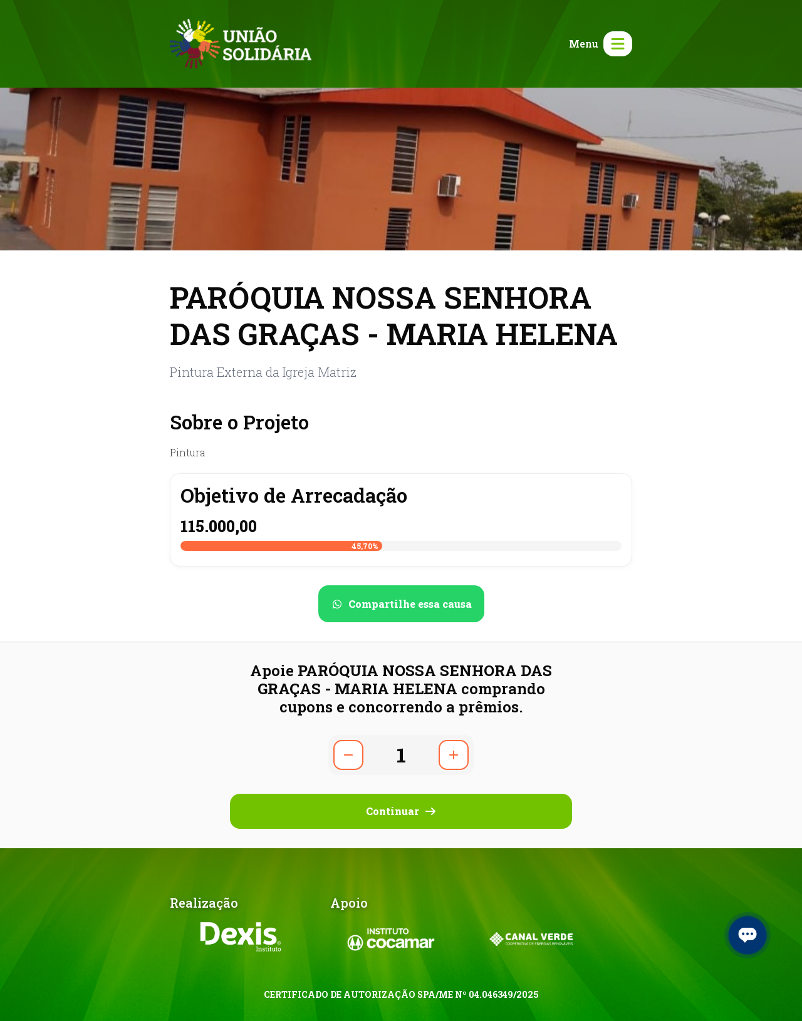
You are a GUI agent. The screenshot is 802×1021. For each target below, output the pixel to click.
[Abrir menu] (598, 43)
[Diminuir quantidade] (348, 755)
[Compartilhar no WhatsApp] (401, 603)
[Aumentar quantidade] (454, 755)
